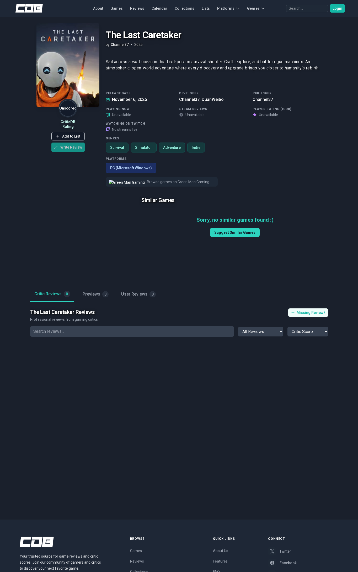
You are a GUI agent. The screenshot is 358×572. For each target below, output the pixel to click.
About (98, 8)
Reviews (137, 8)
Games (116, 8)
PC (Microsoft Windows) (131, 168)
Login (337, 8)
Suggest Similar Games (234, 232)
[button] (67, 136)
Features (220, 561)
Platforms (228, 8)
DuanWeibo (213, 99)
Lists (206, 8)
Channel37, (190, 99)
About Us (220, 551)
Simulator (143, 147)
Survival (117, 147)
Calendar (159, 8)
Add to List (68, 136)
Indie (196, 147)
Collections (184, 8)
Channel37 (263, 99)
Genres (256, 8)
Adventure (172, 147)
